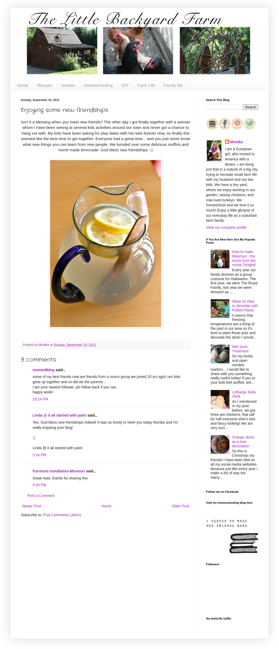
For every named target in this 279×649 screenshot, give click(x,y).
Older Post (180, 506)
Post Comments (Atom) (62, 515)
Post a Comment (40, 496)
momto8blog (43, 370)
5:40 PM (39, 485)
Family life (173, 85)
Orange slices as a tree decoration (243, 441)
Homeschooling (98, 85)
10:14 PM (40, 399)
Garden (68, 85)
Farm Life (146, 85)
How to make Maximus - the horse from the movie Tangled (244, 258)
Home (22, 85)
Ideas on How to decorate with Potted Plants (245, 305)
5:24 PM (39, 455)
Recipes (44, 85)
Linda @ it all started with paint (60, 415)
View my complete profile (226, 227)
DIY (125, 85)
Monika (236, 142)
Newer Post (31, 506)
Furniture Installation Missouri (59, 471)
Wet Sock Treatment (240, 349)
